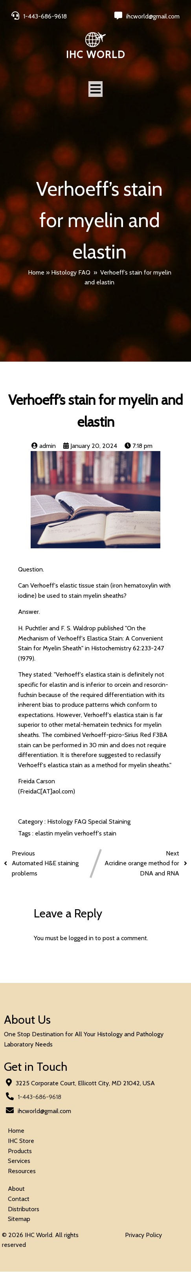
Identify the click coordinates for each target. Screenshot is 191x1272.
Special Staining (109, 821)
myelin (64, 833)
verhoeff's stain (95, 833)
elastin (45, 833)
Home (36, 272)
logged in (81, 938)
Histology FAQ (70, 272)
